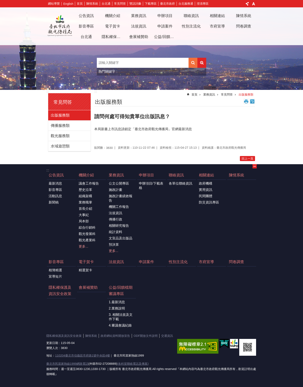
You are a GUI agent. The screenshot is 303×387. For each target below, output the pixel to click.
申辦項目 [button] (165, 16)
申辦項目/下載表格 (151, 186)
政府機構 (205, 183)
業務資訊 (209, 94)
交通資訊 (167, 335)
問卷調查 (243, 26)
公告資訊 (56, 175)
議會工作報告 (89, 183)
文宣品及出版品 (120, 238)
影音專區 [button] (86, 26)
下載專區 (151, 3)
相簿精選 (55, 270)
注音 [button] (252, 101)
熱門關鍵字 (106, 71)
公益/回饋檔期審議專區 (121, 290)
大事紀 (84, 215)
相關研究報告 (119, 225)
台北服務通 (185, 3)
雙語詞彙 (135, 3)
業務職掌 (85, 202)
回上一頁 (247, 158)
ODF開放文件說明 (146, 335)
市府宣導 (217, 26)
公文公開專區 (119, 183)
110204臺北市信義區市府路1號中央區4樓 (82, 355)
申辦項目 (146, 175)
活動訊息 (55, 196)
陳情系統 (92, 3)
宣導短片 (55, 276)
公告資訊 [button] (86, 16)
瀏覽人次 (52, 348)
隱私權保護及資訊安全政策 (113, 37)
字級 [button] (253, 4)
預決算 (114, 244)
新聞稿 (54, 202)
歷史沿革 (85, 190)
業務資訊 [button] (138, 16)
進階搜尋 (201, 63)
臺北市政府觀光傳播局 (59, 26)
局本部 (84, 221)
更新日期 (52, 343)
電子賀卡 (86, 262)
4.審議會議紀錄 (120, 325)
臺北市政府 (167, 3)
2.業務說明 (117, 308)
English (68, 3)
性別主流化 (191, 26)
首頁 (80, 3)
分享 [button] (247, 4)
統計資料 (115, 232)
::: (47, 91)
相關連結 (206, 175)
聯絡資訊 (176, 175)
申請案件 (165, 26)
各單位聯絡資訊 (180, 183)
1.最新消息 (117, 302)
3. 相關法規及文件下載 (121, 317)
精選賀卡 (85, 270)
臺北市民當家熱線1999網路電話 (67, 363)
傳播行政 (115, 219)
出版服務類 (60, 115)
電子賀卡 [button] (112, 26)
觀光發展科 (87, 234)
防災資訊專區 (209, 202)
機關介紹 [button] (112, 16)
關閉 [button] (254, 166)
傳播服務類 (60, 125)
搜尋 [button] (193, 63)
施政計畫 (115, 190)
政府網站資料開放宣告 (115, 335)
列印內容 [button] (246, 101)
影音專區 (55, 190)
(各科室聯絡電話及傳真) (133, 363)
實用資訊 (205, 190)
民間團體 (205, 196)
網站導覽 (54, 3)
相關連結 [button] (217, 16)
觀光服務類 (60, 136)
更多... (83, 246)
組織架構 (85, 196)
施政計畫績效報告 (120, 198)
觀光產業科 (87, 240)
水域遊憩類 (60, 146)
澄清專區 (203, 3)
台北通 (106, 3)
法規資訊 (138, 26)
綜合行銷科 (87, 227)
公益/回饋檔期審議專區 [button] (165, 37)
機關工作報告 (119, 207)
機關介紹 (86, 175)
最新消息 (55, 183)
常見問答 (120, 3)
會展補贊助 (138, 37)
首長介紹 (85, 208)
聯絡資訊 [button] (191, 16)
